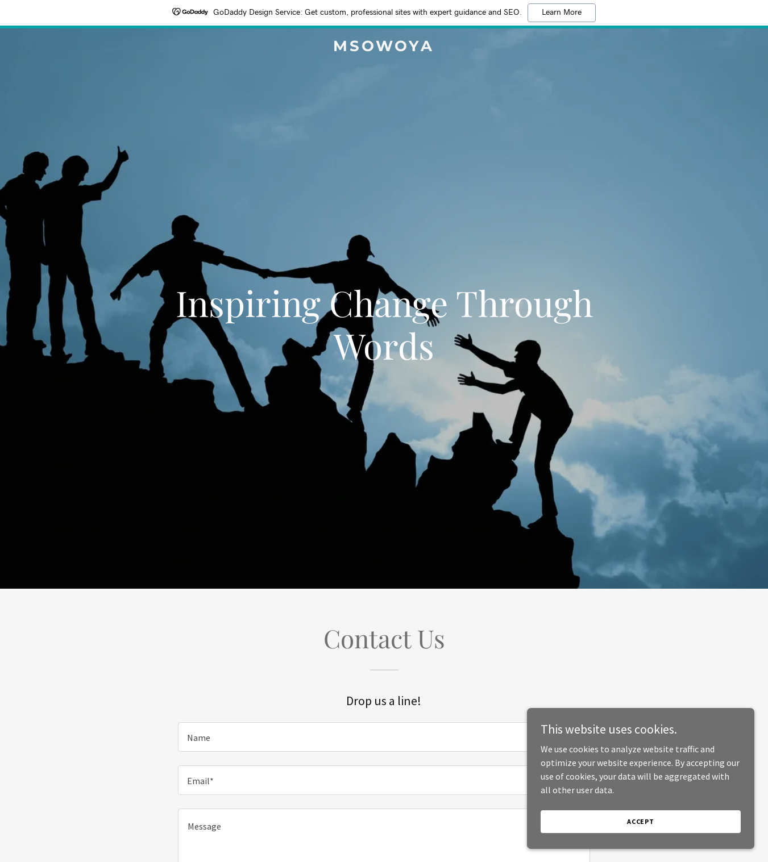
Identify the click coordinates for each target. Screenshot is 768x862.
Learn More (562, 12)
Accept (640, 821)
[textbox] (384, 737)
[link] (384, 47)
